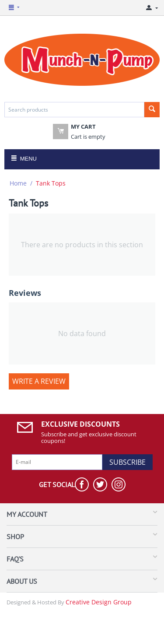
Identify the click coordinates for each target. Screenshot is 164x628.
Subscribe (127, 462)
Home (18, 183)
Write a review (39, 381)
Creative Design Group (99, 602)
